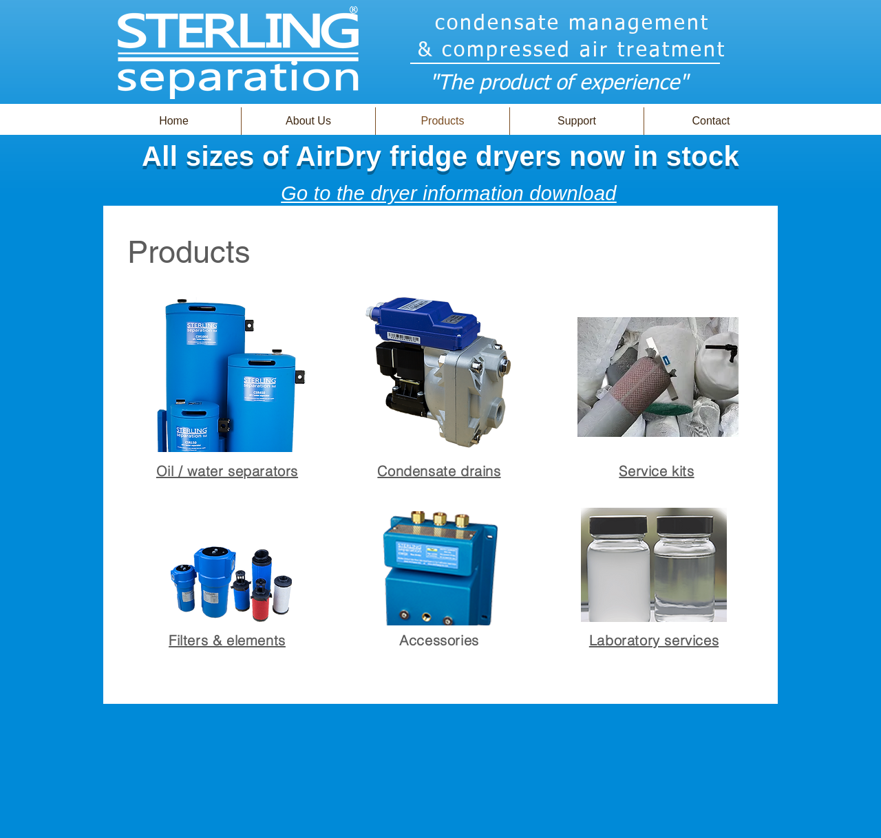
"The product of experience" (558, 84)
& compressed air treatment (572, 51)
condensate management (572, 24)
